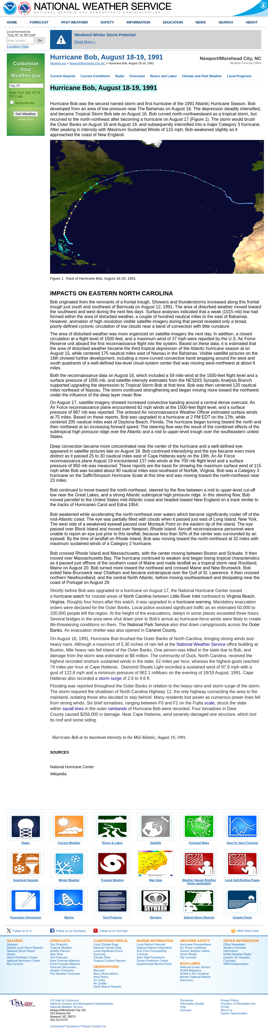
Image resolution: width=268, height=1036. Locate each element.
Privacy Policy (25, 119)
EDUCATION (173, 22)
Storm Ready (188, 954)
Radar (120, 76)
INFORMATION (138, 22)
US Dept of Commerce (64, 1000)
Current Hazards (62, 76)
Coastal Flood (242, 916)
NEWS (200, 22)
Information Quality (192, 1003)
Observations (106, 967)
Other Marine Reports (107, 986)
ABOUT (252, 22)
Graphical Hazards (25, 879)
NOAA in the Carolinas (194, 973)
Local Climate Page (105, 944)
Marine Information (155, 941)
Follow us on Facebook (68, 931)
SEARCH (225, 22)
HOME (12, 22)
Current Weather (69, 841)
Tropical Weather (112, 879)
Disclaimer (187, 1000)
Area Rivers (101, 976)
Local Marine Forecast (151, 944)
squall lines (73, 708)
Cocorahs (229, 960)
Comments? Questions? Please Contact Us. (78, 1026)
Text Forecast (58, 957)
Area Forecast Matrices (65, 960)
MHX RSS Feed (245, 931)
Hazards (15, 941)
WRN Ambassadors (236, 963)
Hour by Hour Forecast (242, 841)
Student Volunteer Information (234, 949)
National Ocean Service (195, 967)
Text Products (112, 916)
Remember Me (24, 103)
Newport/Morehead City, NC (87, 63)
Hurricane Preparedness (195, 944)
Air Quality (100, 983)
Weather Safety (195, 941)
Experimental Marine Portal (154, 963)
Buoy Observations (105, 973)
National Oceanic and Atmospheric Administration (81, 1003)
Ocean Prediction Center (152, 960)
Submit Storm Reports (199, 916)
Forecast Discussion (63, 967)
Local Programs (239, 76)
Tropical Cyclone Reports (109, 960)
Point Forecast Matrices (65, 963)
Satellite (155, 841)
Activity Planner (60, 951)
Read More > (84, 42)
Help (183, 1006)
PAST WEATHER (74, 22)
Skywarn (155, 916)
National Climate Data (107, 947)
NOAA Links (190, 963)
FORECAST (39, 22)
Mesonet (98, 970)
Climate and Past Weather (202, 76)
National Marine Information (154, 947)
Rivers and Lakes (163, 76)
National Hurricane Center (23, 960)
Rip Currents (15, 963)
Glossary (185, 1010)
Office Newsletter (234, 944)
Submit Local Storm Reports (25, 947)
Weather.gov (58, 63)
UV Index (99, 980)
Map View (155, 879)
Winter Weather (69, 879)
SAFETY (107, 22)
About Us (227, 1010)
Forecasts (137, 76)
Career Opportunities (234, 1013)
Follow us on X (19, 931)
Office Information (241, 941)
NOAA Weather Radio (237, 954)
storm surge (110, 678)
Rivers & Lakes (112, 841)
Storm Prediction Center (22, 957)
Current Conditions (95, 76)
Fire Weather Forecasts (65, 973)
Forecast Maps (199, 841)
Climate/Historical (110, 941)
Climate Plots (101, 957)
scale (209, 703)
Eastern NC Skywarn (236, 957)
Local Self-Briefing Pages (242, 879)
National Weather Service (201, 644)
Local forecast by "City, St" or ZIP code (21, 33)
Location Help (18, 46)
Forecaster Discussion (25, 916)
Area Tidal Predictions (151, 957)
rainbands (117, 708)
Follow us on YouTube (110, 931)
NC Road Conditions (193, 947)
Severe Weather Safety (195, 951)
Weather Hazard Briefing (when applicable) (199, 880)
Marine (69, 916)
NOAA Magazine (190, 970)
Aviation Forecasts (62, 970)
